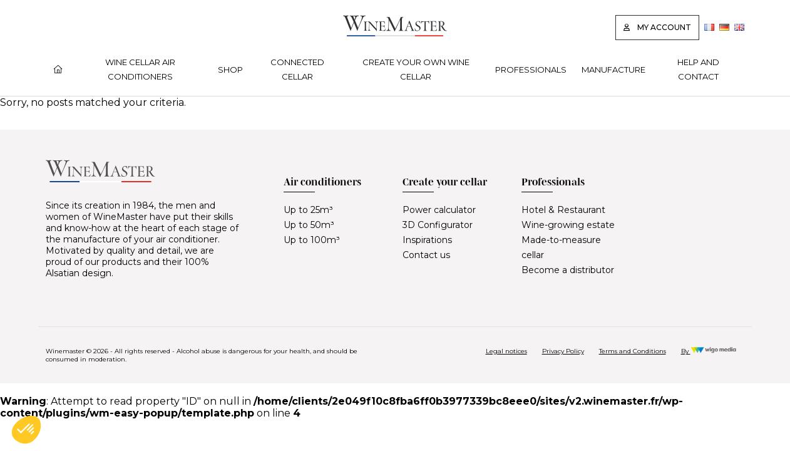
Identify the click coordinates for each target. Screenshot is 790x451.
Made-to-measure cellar (561, 247)
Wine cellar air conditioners (140, 69)
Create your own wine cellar (415, 69)
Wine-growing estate (568, 225)
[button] (26, 430)
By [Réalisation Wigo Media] (709, 351)
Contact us (426, 255)
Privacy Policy (563, 351)
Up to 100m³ (312, 240)
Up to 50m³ (309, 225)
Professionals (531, 70)
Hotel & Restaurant (563, 209)
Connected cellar (297, 69)
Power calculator (439, 209)
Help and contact (698, 69)
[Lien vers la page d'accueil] (395, 33)
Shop (230, 70)
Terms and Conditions (632, 351)
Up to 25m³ (308, 209)
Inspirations (427, 240)
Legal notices (506, 351)
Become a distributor (567, 270)
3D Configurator (438, 225)
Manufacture (613, 70)
